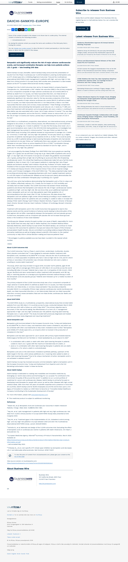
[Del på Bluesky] (26, 29)
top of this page (19, 456)
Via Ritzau (39, 515)
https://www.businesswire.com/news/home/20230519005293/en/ (30, 463)
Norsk (18, 553)
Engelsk (13, 553)
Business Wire (27, 25)
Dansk (9, 553)
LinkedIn (9, 534)
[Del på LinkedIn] (16, 29)
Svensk (23, 553)
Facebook (16, 534)
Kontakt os (10, 515)
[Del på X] (19, 29)
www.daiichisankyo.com (39, 395)
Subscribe (83, 28)
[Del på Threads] (22, 29)
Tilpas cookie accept (13, 537)
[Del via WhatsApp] (29, 29)
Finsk (27, 553)
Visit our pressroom (86, 145)
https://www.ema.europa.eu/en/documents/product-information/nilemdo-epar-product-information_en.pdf (38, 441)
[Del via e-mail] (32, 29)
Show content (16, 54)
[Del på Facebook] (12, 29)
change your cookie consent (22, 48)
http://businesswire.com (47, 483)
